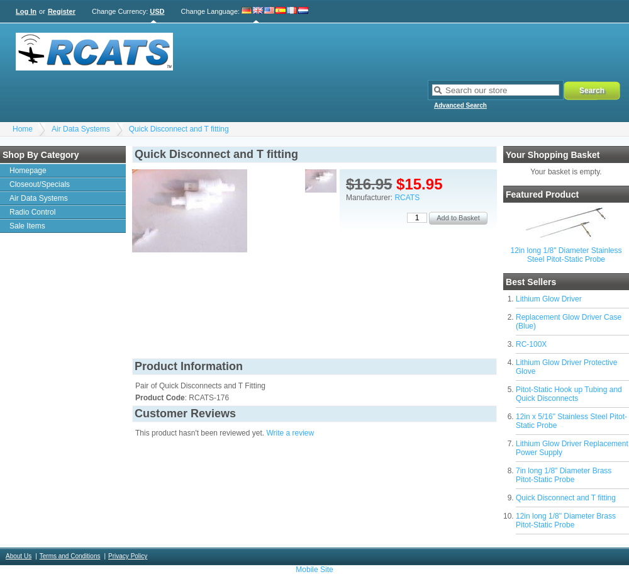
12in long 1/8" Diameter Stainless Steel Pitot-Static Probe (565, 255)
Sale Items (27, 226)
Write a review (290, 433)
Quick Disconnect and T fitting (179, 129)
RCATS (407, 197)
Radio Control (32, 212)
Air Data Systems (81, 129)
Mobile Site (314, 569)
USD (157, 11)
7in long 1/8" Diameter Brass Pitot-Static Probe (563, 475)
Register (61, 11)
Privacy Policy (127, 556)
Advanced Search (460, 105)
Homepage (28, 170)
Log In (26, 11)
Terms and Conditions (70, 556)
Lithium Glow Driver (549, 299)
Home (23, 129)
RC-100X (531, 344)
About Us (18, 556)
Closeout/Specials (39, 184)
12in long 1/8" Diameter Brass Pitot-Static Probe (566, 520)
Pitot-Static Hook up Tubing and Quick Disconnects (569, 394)
